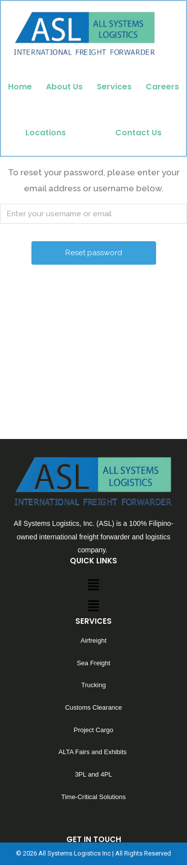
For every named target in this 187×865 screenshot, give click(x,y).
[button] (93, 633)
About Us (64, 86)
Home (20, 86)
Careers (162, 86)
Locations (45, 132)
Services (114, 86)
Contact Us (138, 132)
